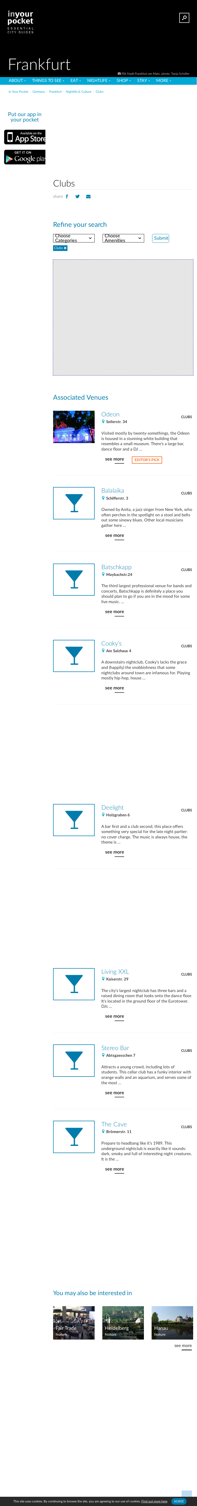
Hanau (161, 1328)
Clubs (186, 417)
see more (114, 459)
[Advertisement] (139, 135)
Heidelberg (117, 1328)
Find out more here (154, 1501)
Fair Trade (66, 1328)
